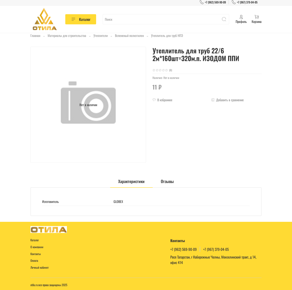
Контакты (35, 254)
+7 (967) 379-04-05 (244, 2)
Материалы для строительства (67, 35)
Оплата (34, 260)
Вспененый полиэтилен (129, 35)
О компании (36, 247)
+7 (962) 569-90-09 (212, 2)
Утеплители (100, 35)
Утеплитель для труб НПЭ (167, 35)
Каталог (80, 19)
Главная (35, 35)
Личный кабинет (39, 267)
